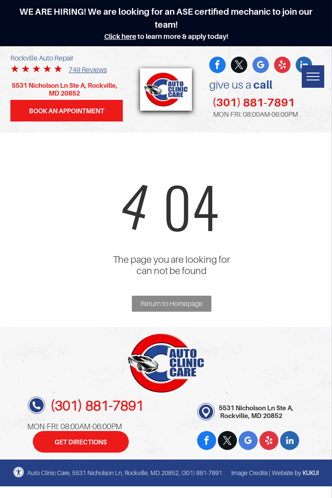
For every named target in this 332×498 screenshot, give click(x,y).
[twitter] (239, 66)
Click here (120, 36)
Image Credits (249, 472)
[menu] (313, 76)
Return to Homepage (171, 303)
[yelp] (282, 66)
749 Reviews (88, 69)
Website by (286, 472)
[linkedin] (289, 441)
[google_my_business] (260, 66)
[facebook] (217, 66)
